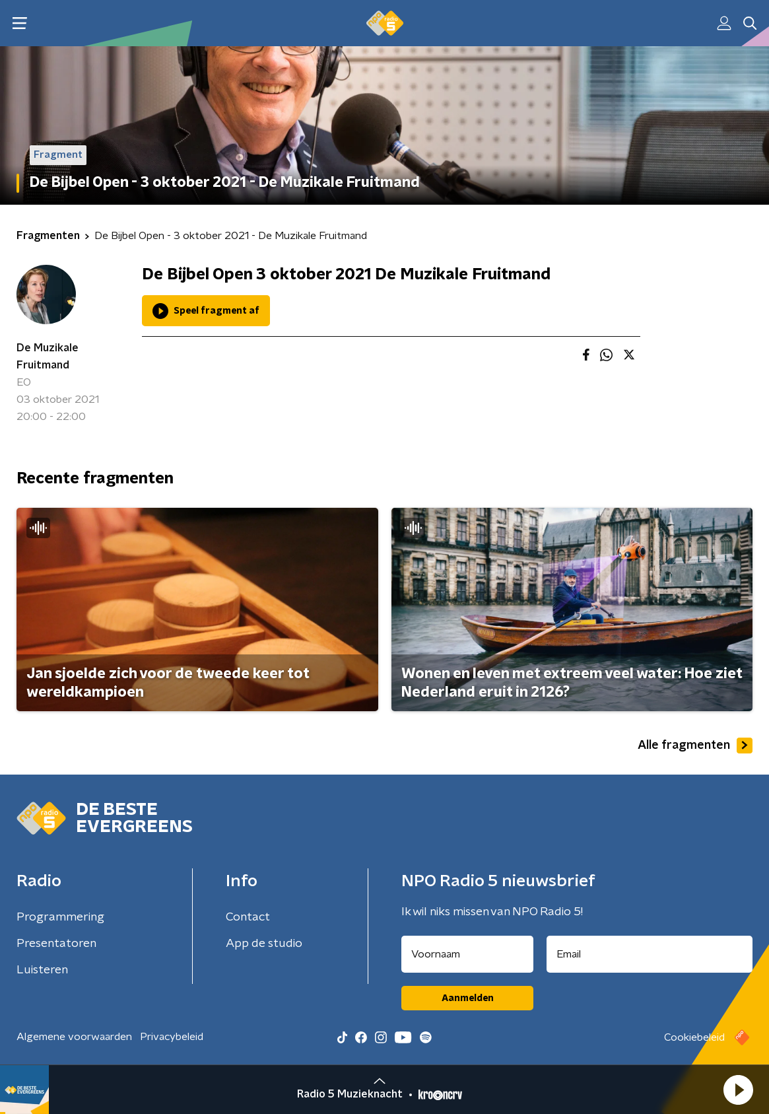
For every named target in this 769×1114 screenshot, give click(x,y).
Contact (248, 917)
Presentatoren (56, 944)
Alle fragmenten (695, 745)
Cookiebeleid (694, 1037)
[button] (738, 1089)
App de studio (264, 944)
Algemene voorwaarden (74, 1036)
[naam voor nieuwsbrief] (467, 954)
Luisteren (42, 970)
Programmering (60, 917)
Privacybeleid (171, 1036)
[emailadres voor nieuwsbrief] (649, 954)
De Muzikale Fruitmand (48, 356)
